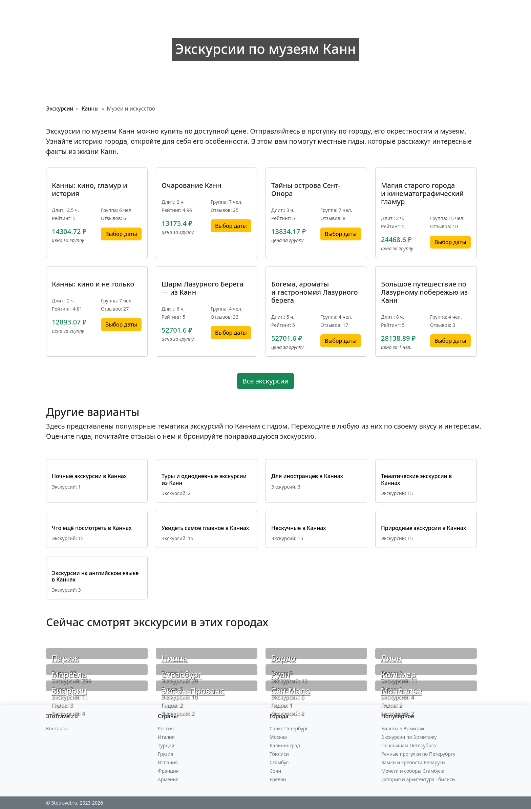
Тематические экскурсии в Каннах (416, 479)
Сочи (275, 771)
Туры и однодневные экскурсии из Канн (204, 479)
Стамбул (279, 762)
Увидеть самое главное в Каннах (205, 528)
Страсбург (181, 674)
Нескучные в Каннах (298, 528)
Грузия (165, 754)
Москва (278, 737)
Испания (168, 762)
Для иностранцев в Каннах (307, 476)
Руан (280, 674)
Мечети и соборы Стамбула (412, 771)
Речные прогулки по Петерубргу (418, 754)
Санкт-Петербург (289, 728)
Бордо (283, 658)
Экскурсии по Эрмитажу (409, 737)
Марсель (69, 674)
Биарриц (69, 690)
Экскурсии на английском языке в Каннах (95, 576)
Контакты (57, 728)
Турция (166, 745)
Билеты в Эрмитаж (402, 728)
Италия (166, 737)
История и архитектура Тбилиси (418, 779)
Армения (168, 779)
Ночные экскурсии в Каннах (89, 476)
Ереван (278, 779)
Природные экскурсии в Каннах (423, 528)
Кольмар (398, 674)
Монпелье (401, 690)
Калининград (285, 745)
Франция (168, 771)
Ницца (174, 658)
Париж (65, 658)
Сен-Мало (290, 690)
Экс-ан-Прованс (192, 690)
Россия (166, 728)
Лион (391, 658)
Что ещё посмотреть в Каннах (92, 528)
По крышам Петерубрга (408, 745)
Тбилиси (279, 754)
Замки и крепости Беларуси (413, 762)
